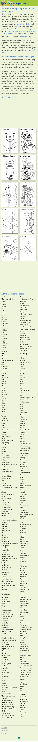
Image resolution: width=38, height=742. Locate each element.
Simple (22, 657)
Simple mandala (25, 450)
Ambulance (23, 684)
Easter (3, 34)
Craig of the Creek (7, 614)
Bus (21, 690)
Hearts (22, 415)
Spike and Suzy (6, 476)
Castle (22, 460)
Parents (4, 728)
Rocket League (24, 344)
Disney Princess (6, 509)
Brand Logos (24, 455)
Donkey (3, 345)
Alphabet (4, 575)
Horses (3, 373)
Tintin (3, 480)
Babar (3, 603)
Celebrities (23, 462)
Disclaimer (5, 730)
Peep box (23, 519)
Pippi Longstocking (7, 664)
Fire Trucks (23, 697)
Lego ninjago (5, 443)
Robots (3, 460)
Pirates (3, 449)
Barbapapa (23, 601)
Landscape (23, 377)
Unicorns (4, 418)
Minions (3, 651)
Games (22, 297)
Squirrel (3, 409)
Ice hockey (23, 533)
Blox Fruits (23, 307)
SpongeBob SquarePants (9, 687)
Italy (21, 375)
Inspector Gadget (6, 631)
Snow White (5, 548)
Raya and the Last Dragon (9, 543)
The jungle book (6, 554)
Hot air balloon (24, 701)
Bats (2, 308)
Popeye (3, 474)
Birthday (22, 557)
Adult (3, 297)
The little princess (25, 670)
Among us (23, 303)
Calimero (22, 618)
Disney (3, 483)
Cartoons (4, 469)
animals (19, 24)
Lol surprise (23, 421)
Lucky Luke (5, 644)
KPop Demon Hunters (8, 638)
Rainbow (22, 386)
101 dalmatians (6, 485)
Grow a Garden (24, 325)
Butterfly (4, 319)
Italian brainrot (5, 436)
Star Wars (4, 689)
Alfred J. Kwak (5, 601)
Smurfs (3, 683)
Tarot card (23, 500)
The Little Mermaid (7, 556)
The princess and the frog (9, 558)
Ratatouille (4, 668)
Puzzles (3, 592)
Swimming (23, 545)
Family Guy (5, 623)
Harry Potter (5, 627)
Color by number (6, 577)
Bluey (3, 606)
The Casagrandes (7, 700)
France (22, 371)
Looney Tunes (5, 642)
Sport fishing (24, 543)
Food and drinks (25, 473)
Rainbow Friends (25, 340)
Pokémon (23, 335)
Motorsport (23, 535)
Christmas (10, 34)
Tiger (3, 414)
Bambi (3, 496)
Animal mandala (25, 446)
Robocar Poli (5, 458)
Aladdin (3, 492)
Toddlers (23, 597)
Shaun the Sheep (25, 655)
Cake (21, 404)
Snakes (3, 407)
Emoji (21, 468)
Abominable (5, 599)
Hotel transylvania (7, 629)
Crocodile (4, 334)
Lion (2, 379)
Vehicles (22, 680)
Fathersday (23, 566)
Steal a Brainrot (24, 348)
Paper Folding (24, 512)
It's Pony (4, 634)
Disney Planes (6, 507)
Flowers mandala (25, 448)
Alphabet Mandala (25, 444)
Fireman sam (24, 625)
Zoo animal (4, 420)
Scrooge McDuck (6, 546)
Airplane (22, 682)
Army (3, 425)
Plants (22, 384)
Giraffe (3, 362)
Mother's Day (20, 31)
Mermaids (23, 425)
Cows (3, 332)
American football (25, 524)
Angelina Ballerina (25, 599)
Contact (4, 733)
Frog (2, 358)
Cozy (21, 406)
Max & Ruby (23, 633)
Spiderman (4, 685)
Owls (3, 388)
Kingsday (23, 572)
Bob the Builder (24, 612)
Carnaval (22, 559)
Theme (22, 551)
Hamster (4, 369)
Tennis (22, 548)
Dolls (21, 408)
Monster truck (24, 703)
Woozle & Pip (24, 676)
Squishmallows (24, 663)
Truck (21, 716)
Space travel (5, 462)
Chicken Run (5, 612)
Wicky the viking (6, 717)
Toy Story (4, 563)
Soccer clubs (24, 541)
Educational (5, 572)
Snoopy (22, 659)
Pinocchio (4, 537)
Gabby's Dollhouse (26, 629)
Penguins (4, 394)
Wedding (22, 592)
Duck (3, 349)
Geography (23, 354)
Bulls (2, 315)
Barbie (22, 400)
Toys (21, 507)
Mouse (3, 386)
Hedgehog (4, 371)
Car (21, 692)
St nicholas (23, 583)
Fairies (22, 410)
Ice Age (3, 522)
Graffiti (3, 434)
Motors (22, 705)
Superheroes (5, 478)
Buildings (22, 458)
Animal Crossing (25, 305)
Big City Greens (6, 498)
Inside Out (4, 524)
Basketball (23, 526)
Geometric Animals (7, 360)
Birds (3, 313)
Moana (3, 535)
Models (22, 428)
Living (21, 481)
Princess (22, 432)
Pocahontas (5, 541)
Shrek (3, 674)
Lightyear (4, 526)
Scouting (22, 498)
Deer (2, 336)
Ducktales (4, 621)
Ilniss (21, 477)
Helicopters (23, 699)
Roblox (22, 342)
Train (21, 714)
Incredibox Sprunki (25, 327)
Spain (21, 388)
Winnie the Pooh (6, 567)
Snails (3, 405)
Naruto (3, 447)
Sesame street (24, 651)
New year (23, 577)
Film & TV (4, 597)
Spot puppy (23, 661)
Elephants (4, 351)
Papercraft (23, 517)
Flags (21, 366)
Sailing (22, 537)
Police (3, 453)
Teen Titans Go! (6, 694)
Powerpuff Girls (24, 430)
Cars (2, 500)
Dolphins (4, 343)
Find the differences (7, 581)
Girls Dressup (24, 413)
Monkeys (4, 384)
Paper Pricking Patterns (27, 514)
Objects (22, 642)
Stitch (3, 692)
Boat (21, 688)
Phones (22, 490)
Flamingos (4, 356)
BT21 (21, 614)
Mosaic (22, 483)
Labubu (22, 417)
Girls (21, 395)
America (22, 356)
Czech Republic (25, 362)
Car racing (23, 528)
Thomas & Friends (25, 672)
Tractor (22, 710)
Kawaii (22, 479)
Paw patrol (4, 661)
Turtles (3, 416)
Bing (21, 608)
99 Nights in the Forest (27, 299)
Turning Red (5, 565)
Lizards (3, 381)
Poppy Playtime (24, 337)
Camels (3, 321)
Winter (22, 594)
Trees (21, 392)
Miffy (21, 636)
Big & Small (23, 606)
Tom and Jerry (5, 713)
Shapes (22, 653)
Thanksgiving (24, 587)
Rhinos (3, 399)
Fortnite (22, 318)
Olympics (23, 579)
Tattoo (22, 503)
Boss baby (4, 608)
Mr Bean (4, 653)
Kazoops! (4, 636)
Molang (22, 640)
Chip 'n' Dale (5, 503)
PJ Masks (4, 666)
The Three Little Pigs (7, 707)
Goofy (3, 518)
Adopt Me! (23, 301)
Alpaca (3, 306)
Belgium (22, 358)
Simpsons (4, 676)
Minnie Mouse (5, 533)
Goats (3, 364)
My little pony (5, 655)
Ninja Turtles (5, 657)
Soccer (22, 539)
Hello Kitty (23, 631)
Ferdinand (4, 625)
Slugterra (4, 681)
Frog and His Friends (26, 627)
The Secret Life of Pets (8, 704)
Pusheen (22, 434)
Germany (23, 373)
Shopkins (23, 438)
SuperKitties (5, 550)
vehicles (28, 24)
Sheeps (3, 403)
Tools (3, 466)
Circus (22, 464)
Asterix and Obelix (7, 472)
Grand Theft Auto (25, 322)
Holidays (22, 570)
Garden (22, 475)
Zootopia (4, 569)
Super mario (23, 350)
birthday (11, 31)
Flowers (22, 369)
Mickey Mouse (5, 531)
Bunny (3, 317)
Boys (3, 423)
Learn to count (6, 583)
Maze (3, 587)
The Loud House (6, 702)
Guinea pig (4, 366)
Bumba (22, 616)
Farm (21, 470)
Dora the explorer (25, 623)
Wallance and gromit (7, 715)
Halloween (23, 36)
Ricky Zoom (5, 455)
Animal (3, 304)
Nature (22, 381)
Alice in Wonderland (7, 494)
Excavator (23, 695)
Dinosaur (4, 339)
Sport (21, 522)
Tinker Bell (4, 561)
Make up (22, 423)
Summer (22, 585)
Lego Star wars (6, 445)
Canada (22, 360)
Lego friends (23, 419)
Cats (2, 326)
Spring (22, 581)
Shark (3, 401)
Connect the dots (6, 579)
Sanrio (22, 436)
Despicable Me (6, 618)
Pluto (3, 539)
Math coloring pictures (8, 585)
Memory (4, 590)
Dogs (3, 341)
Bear (2, 311)
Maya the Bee (5, 649)
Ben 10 (3, 428)
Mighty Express (24, 638)
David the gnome (6, 616)
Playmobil (23, 492)
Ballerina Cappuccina (26, 398)
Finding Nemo (5, 513)
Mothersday (23, 574)
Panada (3, 390)
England (22, 364)
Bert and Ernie (24, 603)
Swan (3, 412)
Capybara (4, 323)
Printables (23, 510)
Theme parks (24, 505)
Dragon (3, 347)
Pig (2, 396)
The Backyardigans (26, 666)
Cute (21, 621)
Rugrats (3, 670)
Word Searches (6, 594)
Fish (2, 354)
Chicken (4, 330)
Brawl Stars (23, 310)
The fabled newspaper (27, 668)
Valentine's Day (24, 589)
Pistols (3, 451)
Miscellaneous (24, 453)
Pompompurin (24, 646)
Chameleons (5, 328)
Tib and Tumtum (25, 674)
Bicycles (22, 686)
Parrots (3, 392)
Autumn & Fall (24, 555)
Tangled (3, 552)
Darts (21, 530)
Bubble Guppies (6, 610)
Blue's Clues (23, 610)
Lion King (4, 528)
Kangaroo (4, 377)
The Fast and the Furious (9, 464)
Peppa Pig (23, 644)
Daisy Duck (5, 505)
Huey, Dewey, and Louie (9, 520)
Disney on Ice (24, 466)
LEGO (3, 438)
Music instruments (25, 485)
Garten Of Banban (25, 320)
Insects (3, 375)
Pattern (22, 488)
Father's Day (30, 31)
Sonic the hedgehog (26, 346)
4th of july (23, 553)
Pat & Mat (4, 659)
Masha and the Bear (7, 646)
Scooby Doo (5, 672)
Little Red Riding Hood (8, 640)
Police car (23, 707)
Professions (23, 494)
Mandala (22, 441)
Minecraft (23, 333)
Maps (21, 379)
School (22, 496)
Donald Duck (5, 511)
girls (23, 40)
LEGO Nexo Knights (7, 440)
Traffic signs (23, 712)
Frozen (3, 516)
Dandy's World (24, 312)
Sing (2, 679)
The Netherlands (25, 390)
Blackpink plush (24, 402)
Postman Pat (24, 648)
